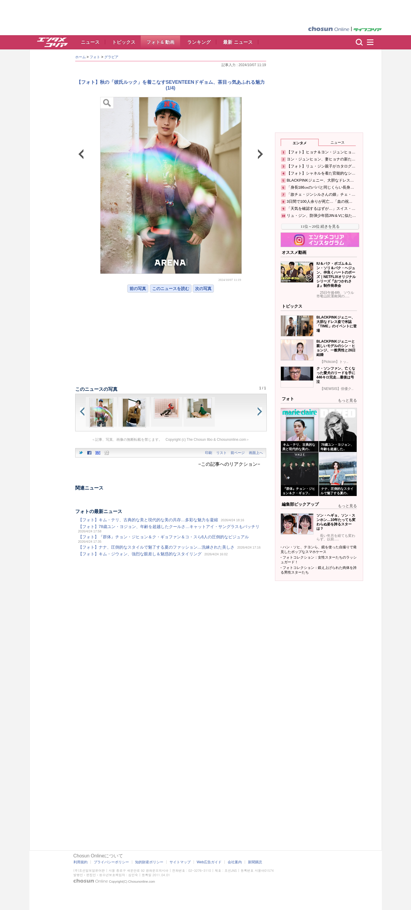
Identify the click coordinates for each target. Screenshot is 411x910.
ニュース (90, 42)
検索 (359, 42)
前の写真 (138, 288)
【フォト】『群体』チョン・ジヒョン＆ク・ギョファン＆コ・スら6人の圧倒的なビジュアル (163, 536)
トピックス (123, 42)
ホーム (80, 57)
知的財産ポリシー (149, 862)
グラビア (111, 57)
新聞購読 (255, 862)
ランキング (199, 42)
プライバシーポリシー (111, 862)
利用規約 (80, 862)
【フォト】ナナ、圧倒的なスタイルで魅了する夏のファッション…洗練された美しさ (156, 547)
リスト (221, 453)
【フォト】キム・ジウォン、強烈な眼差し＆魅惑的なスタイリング (140, 554)
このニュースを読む (170, 288)
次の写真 (203, 288)
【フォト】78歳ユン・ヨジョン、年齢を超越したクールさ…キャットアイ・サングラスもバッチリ (169, 526)
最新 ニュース (237, 42)
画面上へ (256, 453)
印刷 (208, 453)
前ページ (238, 453)
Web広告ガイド (209, 862)
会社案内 (235, 862)
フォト (95, 57)
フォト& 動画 (160, 42)
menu (373, 42)
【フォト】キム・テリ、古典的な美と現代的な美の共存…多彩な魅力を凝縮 (148, 519)
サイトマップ (180, 862)
